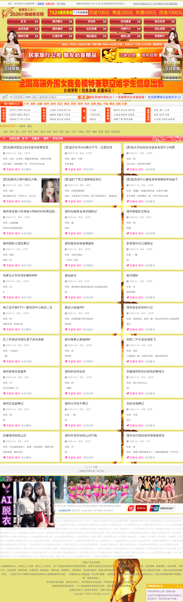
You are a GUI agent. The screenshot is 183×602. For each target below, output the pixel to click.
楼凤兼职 (57, 28)
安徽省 (60, 114)
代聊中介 (126, 28)
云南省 (117, 114)
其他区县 (115, 131)
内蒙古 (19, 114)
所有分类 (58, 138)
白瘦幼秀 (57, 36)
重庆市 (117, 110)
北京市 (12, 110)
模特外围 (23, 36)
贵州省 (131, 110)
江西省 (67, 114)
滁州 (55, 131)
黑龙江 (27, 114)
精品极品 (91, 36)
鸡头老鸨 (160, 28)
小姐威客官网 (64, 510)
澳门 (161, 110)
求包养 (91, 21)
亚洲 (156, 114)
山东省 (27, 119)
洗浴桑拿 (126, 21)
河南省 (67, 119)
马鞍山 (81, 131)
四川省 (124, 110)
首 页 (23, 21)
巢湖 (42, 131)
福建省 (53, 114)
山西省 (12, 114)
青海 (126, 119)
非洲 (167, 114)
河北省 (27, 110)
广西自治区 (94, 114)
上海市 (53, 110)
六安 (74, 131)
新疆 (130, 119)
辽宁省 (19, 119)
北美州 (164, 119)
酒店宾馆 (160, 21)
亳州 (36, 131)
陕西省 (124, 114)
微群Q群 (125, 36)
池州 (49, 131)
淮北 (67, 131)
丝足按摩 (91, 28)
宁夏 (121, 119)
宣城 (101, 131)
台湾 (167, 110)
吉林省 (12, 119)
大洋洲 (157, 119)
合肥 (5, 131)
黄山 (18, 131)
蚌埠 (30, 131)
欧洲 (161, 114)
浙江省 (67, 110)
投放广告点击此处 (91, 562)
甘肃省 (131, 114)
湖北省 (60, 119)
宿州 (88, 131)
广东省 (92, 110)
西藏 (116, 119)
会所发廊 (23, 28)
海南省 (92, 119)
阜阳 (61, 131)
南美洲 (171, 119)
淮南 (107, 131)
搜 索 (83, 97)
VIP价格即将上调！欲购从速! (161, 591)
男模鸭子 (160, 36)
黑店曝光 (57, 21)
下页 (95, 467)
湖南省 (53, 119)
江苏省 (60, 110)
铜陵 (94, 131)
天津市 (19, 110)
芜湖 (11, 131)
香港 (156, 110)
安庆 (24, 131)
